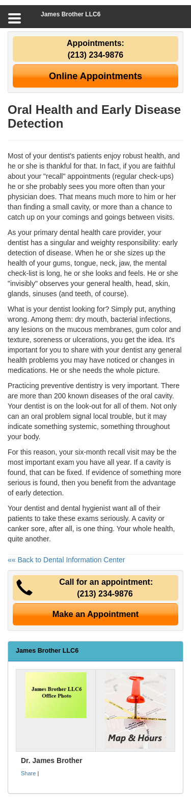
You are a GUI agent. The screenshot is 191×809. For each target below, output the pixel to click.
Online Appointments (95, 76)
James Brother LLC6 (70, 14)
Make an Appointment (95, 613)
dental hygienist (86, 508)
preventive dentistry (71, 386)
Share (28, 773)
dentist (59, 309)
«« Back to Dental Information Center (66, 560)
